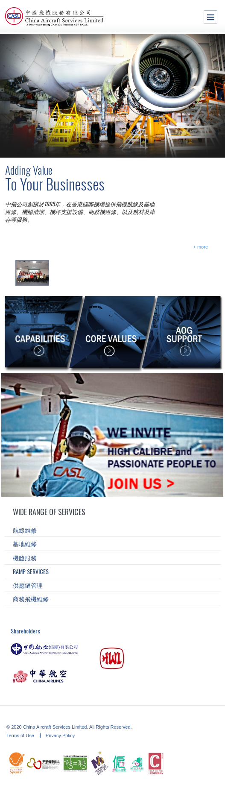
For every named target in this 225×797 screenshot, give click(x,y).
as (198, 146)
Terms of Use (20, 735)
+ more (200, 246)
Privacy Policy (60, 735)
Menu (210, 17)
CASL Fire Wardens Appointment (93, 271)
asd (216, 146)
